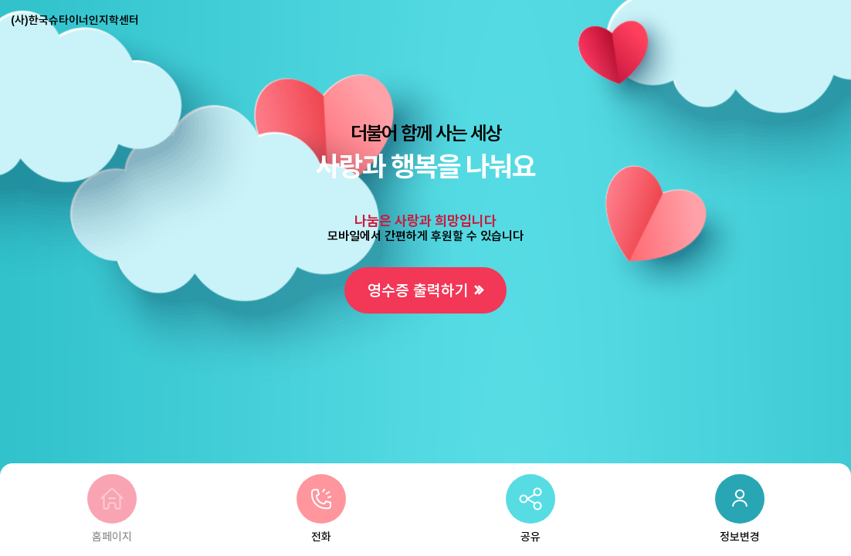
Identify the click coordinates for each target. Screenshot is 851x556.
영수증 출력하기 (418, 290)
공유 (530, 509)
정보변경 (740, 509)
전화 (321, 509)
